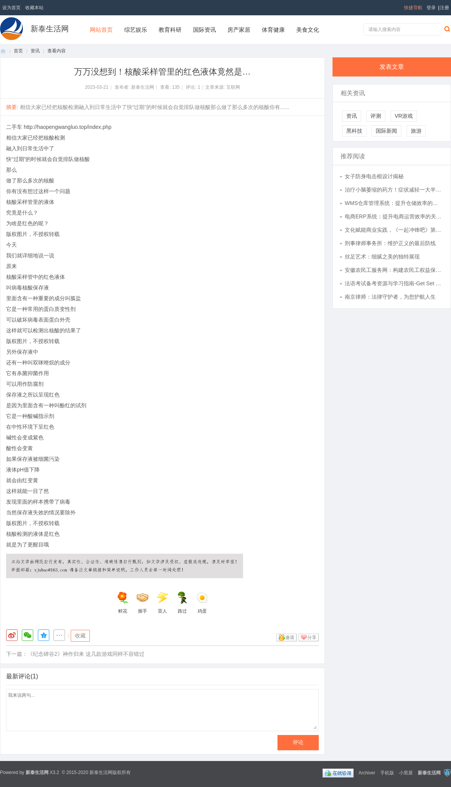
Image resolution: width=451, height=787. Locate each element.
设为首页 (11, 7)
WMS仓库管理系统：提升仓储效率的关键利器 (394, 203)
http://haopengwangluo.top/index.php (68, 127)
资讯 (35, 51)
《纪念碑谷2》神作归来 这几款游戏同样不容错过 (86, 654)
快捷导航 (413, 7)
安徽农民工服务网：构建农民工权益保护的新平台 (394, 270)
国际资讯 (204, 29)
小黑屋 (406, 772)
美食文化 (307, 29)
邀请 (289, 637)
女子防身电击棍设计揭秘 (374, 176)
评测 (375, 116)
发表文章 (392, 66)
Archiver (367, 772)
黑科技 (354, 131)
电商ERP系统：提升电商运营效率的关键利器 (394, 216)
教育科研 (170, 29)
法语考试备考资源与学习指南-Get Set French (394, 283)
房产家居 (238, 29)
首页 (3, 51)
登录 (431, 7)
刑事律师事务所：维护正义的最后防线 (390, 243)
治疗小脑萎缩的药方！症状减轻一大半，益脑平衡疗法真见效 (394, 190)
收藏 (80, 636)
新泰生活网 (50, 28)
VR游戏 (404, 116)
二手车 (14, 127)
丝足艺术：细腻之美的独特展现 (382, 257)
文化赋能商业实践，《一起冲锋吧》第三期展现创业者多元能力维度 (394, 230)
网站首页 (101, 29)
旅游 (416, 131)
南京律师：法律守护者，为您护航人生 (390, 297)
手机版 (387, 772)
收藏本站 (34, 7)
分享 (311, 637)
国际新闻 (386, 131)
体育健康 (273, 29)
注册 (444, 7)
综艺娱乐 (135, 29)
